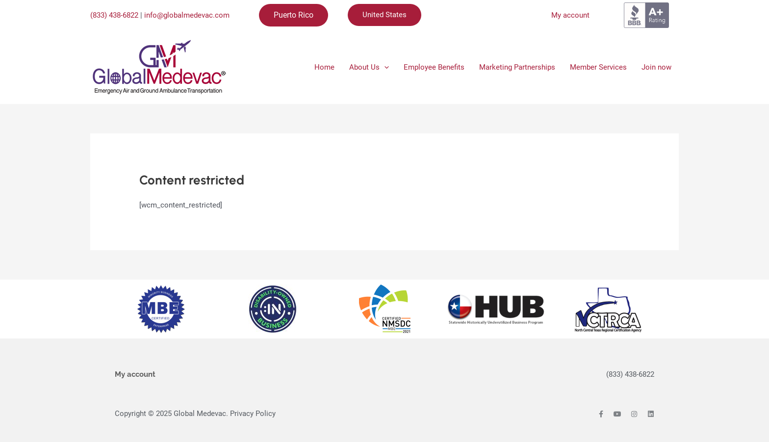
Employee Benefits (434, 67)
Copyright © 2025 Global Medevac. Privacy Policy (195, 413)
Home (324, 67)
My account (570, 15)
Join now (656, 67)
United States (384, 14)
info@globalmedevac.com (187, 15)
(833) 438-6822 (114, 15)
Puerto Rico (293, 15)
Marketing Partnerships (517, 67)
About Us (369, 67)
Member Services (598, 67)
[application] (384, 67)
